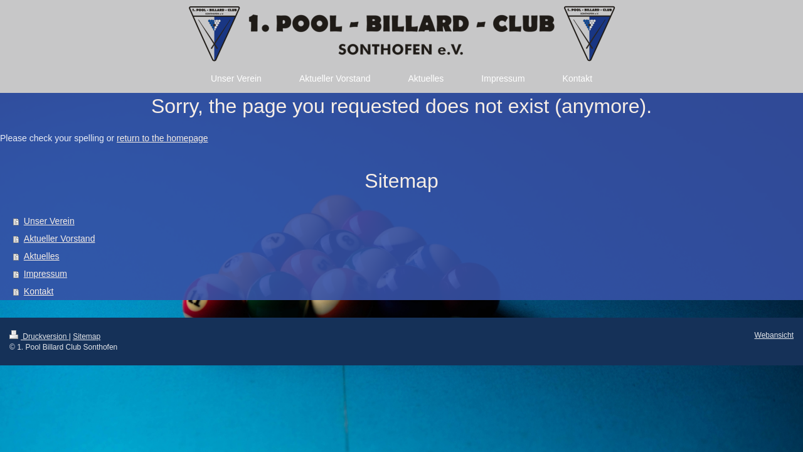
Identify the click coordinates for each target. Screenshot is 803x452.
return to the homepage (162, 138)
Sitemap (86, 336)
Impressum (45, 274)
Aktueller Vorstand (59, 239)
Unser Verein (49, 221)
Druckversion (39, 336)
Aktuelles (42, 256)
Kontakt (38, 291)
